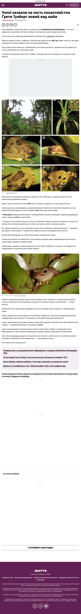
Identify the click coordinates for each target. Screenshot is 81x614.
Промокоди (40, 580)
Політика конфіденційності (23, 577)
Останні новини (11, 474)
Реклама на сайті (7, 577)
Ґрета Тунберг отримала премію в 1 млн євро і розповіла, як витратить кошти (35, 362)
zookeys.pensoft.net (11, 193)
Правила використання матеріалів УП (46, 577)
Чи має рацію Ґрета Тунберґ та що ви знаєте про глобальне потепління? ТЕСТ (35, 357)
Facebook (25, 376)
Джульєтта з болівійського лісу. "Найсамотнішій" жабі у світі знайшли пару (34, 366)
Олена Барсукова (8, 20)
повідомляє (50, 36)
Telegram (14, 376)
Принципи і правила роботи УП (69, 577)
